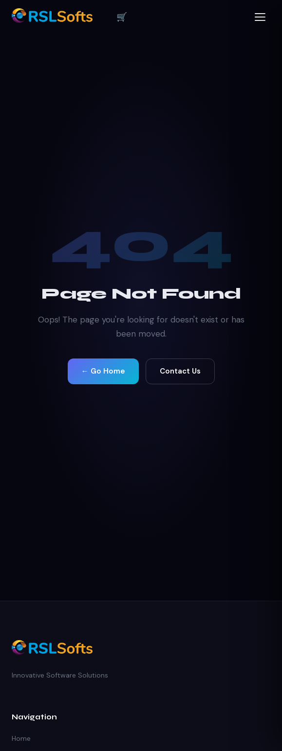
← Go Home (103, 371)
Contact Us (180, 371)
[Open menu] (260, 17)
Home (21, 738)
